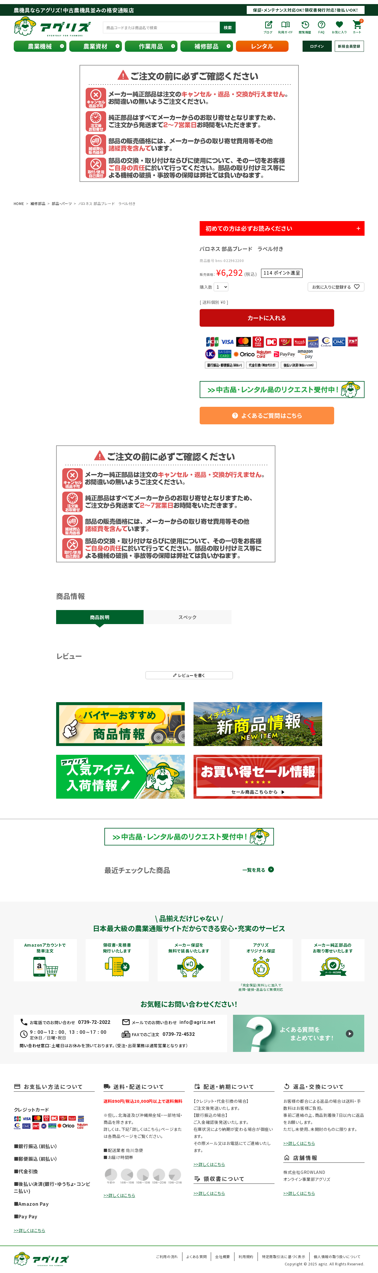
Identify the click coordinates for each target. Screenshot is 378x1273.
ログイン (317, 46)
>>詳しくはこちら (29, 1230)
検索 (228, 27)
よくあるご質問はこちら (267, 415)
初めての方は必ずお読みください (249, 228)
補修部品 (206, 46)
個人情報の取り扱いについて (337, 1256)
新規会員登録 (349, 46)
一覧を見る (253, 870)
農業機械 (40, 46)
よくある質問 (197, 1256)
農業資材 (95, 46)
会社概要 (222, 1256)
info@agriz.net (197, 1022)
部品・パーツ (62, 203)
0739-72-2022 (94, 1022)
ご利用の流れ (167, 1256)
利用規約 (246, 1256)
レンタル (262, 46)
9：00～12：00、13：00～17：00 (68, 1032)
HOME (19, 203)
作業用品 (151, 46)
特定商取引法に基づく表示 (283, 1256)
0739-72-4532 (179, 1034)
